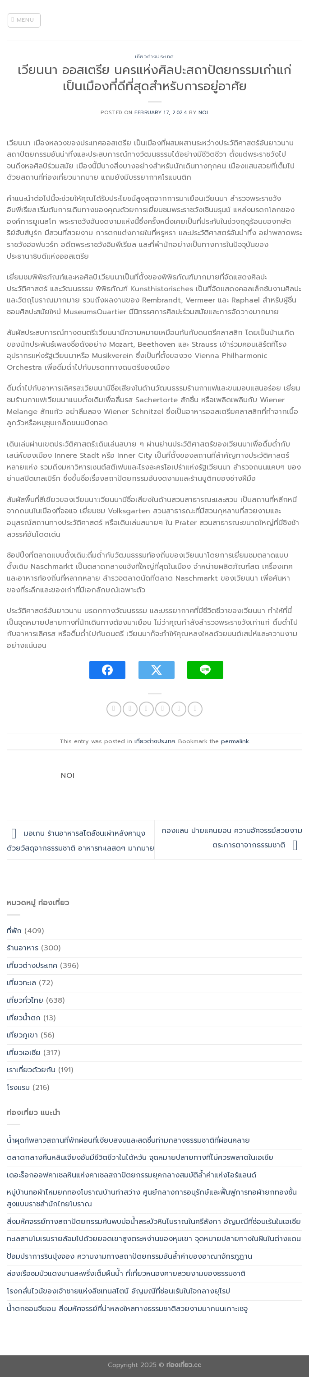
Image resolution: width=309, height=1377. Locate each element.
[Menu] (24, 20)
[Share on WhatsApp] (113, 709)
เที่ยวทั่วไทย (25, 1000)
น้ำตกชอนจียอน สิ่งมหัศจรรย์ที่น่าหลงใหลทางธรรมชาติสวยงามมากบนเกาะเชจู (127, 1308)
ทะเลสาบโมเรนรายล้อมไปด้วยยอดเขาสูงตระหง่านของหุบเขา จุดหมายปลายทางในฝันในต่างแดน (154, 1238)
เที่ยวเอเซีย (24, 1052)
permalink (235, 741)
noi (203, 112)
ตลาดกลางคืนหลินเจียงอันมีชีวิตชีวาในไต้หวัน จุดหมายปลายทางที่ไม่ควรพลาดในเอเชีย (140, 1157)
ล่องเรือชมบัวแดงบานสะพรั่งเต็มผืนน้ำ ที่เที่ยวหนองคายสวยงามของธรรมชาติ (126, 1273)
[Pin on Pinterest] (178, 709)
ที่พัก (14, 931)
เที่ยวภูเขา (22, 1035)
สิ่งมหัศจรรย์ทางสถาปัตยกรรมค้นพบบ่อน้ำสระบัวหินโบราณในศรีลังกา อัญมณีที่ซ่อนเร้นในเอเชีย (154, 1221)
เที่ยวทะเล (21, 982)
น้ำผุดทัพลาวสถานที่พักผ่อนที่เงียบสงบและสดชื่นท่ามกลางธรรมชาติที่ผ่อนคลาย (128, 1140)
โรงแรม (18, 1087)
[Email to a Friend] (162, 709)
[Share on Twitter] (146, 709)
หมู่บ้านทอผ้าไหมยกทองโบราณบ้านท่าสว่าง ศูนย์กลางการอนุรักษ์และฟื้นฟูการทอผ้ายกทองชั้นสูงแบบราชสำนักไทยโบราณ (152, 1198)
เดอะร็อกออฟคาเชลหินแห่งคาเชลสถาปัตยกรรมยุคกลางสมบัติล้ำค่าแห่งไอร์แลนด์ (131, 1175)
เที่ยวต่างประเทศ (154, 56)
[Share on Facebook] (130, 709)
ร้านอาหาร (22, 948)
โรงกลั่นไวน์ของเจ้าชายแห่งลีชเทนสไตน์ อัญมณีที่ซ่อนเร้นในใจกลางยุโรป (118, 1291)
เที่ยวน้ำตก (24, 1018)
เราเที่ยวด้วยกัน (31, 1070)
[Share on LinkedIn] (195, 709)
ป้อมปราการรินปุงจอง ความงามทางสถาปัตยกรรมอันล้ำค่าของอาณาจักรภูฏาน (129, 1256)
